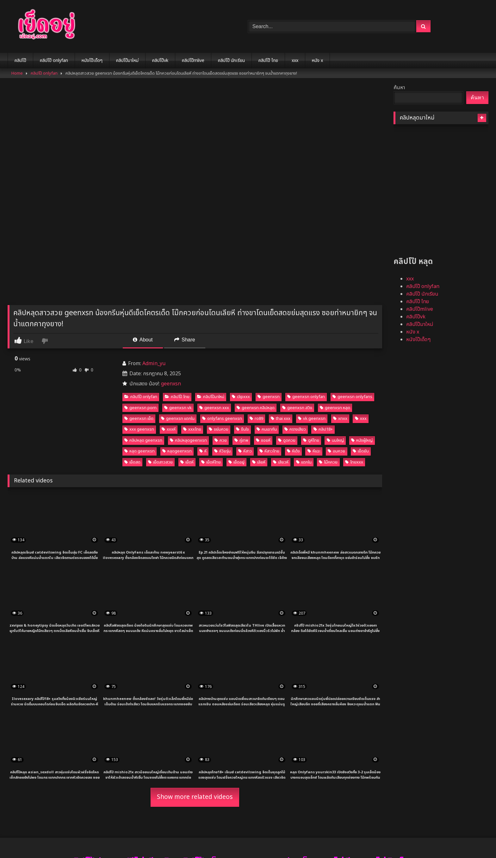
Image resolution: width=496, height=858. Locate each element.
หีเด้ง (293, 451)
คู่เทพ (241, 440)
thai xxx (280, 418)
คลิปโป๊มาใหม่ (127, 60)
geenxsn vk (178, 408)
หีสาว (245, 451)
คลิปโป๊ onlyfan (54, 60)
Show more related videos (195, 797)
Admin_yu (153, 363)
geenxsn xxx (214, 408)
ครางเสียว (295, 429)
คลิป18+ (323, 429)
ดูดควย (286, 440)
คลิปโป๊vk (160, 60)
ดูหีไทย (311, 440)
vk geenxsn (312, 418)
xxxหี (169, 429)
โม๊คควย (328, 462)
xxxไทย (192, 429)
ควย (220, 440)
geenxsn (171, 384)
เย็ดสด (132, 462)
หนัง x (317, 60)
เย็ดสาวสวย (160, 462)
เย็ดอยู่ (236, 462)
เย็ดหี (187, 462)
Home (17, 73)
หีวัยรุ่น (222, 451)
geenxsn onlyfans (352, 397)
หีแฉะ (313, 451)
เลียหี (258, 462)
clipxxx (241, 397)
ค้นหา (399, 87)
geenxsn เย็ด (138, 418)
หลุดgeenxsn (177, 451)
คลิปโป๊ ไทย (268, 60)
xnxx (340, 418)
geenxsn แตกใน (178, 418)
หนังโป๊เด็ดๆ (92, 60)
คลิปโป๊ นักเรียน (231, 60)
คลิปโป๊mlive (193, 60)
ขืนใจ (242, 429)
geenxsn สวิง (297, 408)
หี (203, 451)
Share (184, 339)
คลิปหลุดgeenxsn (188, 440)
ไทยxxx (354, 462)
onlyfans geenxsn (222, 418)
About (142, 339)
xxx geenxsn (139, 429)
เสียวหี (280, 462)
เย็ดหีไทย (211, 462)
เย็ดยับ (361, 451)
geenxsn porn (140, 408)
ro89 (256, 418)
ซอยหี (263, 440)
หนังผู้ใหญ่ (362, 440)
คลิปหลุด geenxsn (143, 440)
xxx (295, 60)
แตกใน (304, 462)
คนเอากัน (267, 429)
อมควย (336, 451)
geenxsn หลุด (335, 408)
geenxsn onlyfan (306, 397)
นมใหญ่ (335, 440)
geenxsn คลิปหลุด (256, 408)
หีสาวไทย (269, 451)
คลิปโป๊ (20, 60)
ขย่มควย (218, 429)
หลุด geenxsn (139, 451)
